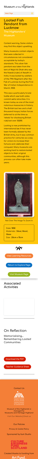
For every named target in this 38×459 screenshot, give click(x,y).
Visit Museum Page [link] (19, 274)
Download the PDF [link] (15, 359)
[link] (19, 7)
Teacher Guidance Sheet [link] (17, 367)
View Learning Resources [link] (19, 256)
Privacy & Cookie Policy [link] (19, 429)
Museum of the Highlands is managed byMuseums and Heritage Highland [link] (19, 411)
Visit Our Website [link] (14, 416)
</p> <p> (19, 306)
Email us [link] (27, 416)
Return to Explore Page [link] (19, 265)
